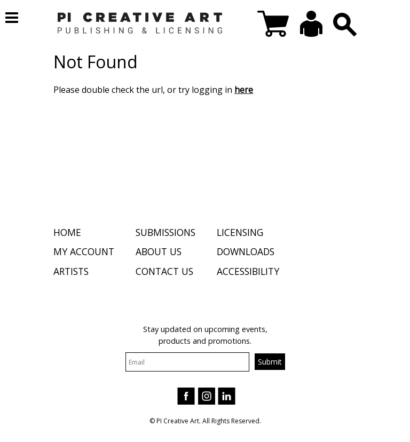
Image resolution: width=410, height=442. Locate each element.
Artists (71, 271)
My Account (83, 251)
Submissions (165, 232)
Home (67, 232)
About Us (159, 251)
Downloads (245, 251)
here (243, 90)
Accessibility (248, 271)
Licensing (240, 232)
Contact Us (164, 271)
